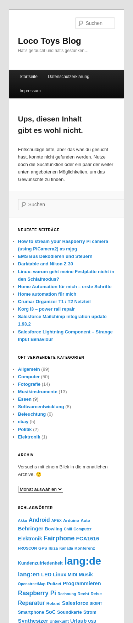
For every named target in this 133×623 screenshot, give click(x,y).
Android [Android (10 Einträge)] (39, 520)
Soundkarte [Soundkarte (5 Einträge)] (69, 612)
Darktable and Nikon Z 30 (45, 263)
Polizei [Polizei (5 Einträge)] (54, 583)
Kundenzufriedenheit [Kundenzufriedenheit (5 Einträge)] (40, 563)
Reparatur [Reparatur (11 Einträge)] (31, 602)
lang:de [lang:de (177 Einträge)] (82, 561)
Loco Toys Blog (49, 41)
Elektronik (29, 437)
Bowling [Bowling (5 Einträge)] (53, 528)
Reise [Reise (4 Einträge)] (96, 593)
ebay (23, 421)
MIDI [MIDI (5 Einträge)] (72, 574)
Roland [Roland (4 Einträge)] (53, 603)
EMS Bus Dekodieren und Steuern (55, 256)
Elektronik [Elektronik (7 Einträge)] (30, 538)
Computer (29, 376)
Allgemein (29, 369)
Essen (25, 399)
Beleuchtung (32, 414)
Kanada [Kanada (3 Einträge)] (66, 548)
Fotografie (29, 384)
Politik (25, 429)
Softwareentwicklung (41, 406)
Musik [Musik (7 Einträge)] (86, 574)
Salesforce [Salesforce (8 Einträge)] (75, 603)
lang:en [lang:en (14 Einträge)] (29, 574)
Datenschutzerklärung (68, 76)
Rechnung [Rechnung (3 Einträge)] (66, 594)
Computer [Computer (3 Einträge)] (82, 529)
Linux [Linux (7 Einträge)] (59, 574)
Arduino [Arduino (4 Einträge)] (71, 520)
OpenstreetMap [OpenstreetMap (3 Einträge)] (32, 584)
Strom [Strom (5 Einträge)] (89, 612)
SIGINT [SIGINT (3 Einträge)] (96, 603)
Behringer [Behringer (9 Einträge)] (31, 528)
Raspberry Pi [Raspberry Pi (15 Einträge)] (37, 593)
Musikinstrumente (37, 391)
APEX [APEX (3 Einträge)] (56, 520)
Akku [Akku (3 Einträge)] (22, 520)
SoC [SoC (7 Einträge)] (51, 612)
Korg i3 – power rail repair (46, 309)
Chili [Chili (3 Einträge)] (68, 529)
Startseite (29, 76)
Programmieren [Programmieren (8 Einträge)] (82, 583)
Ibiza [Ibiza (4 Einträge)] (53, 548)
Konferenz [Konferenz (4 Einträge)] (84, 548)
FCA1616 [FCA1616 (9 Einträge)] (87, 538)
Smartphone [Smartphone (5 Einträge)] (31, 612)
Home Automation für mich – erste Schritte (65, 286)
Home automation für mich (47, 294)
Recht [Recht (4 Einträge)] (83, 593)
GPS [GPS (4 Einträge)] (42, 548)
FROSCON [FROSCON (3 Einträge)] (27, 548)
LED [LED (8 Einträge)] (46, 574)
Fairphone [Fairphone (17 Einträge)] (59, 538)
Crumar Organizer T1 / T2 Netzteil (54, 301)
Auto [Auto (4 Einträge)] (85, 520)
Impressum (30, 90)
